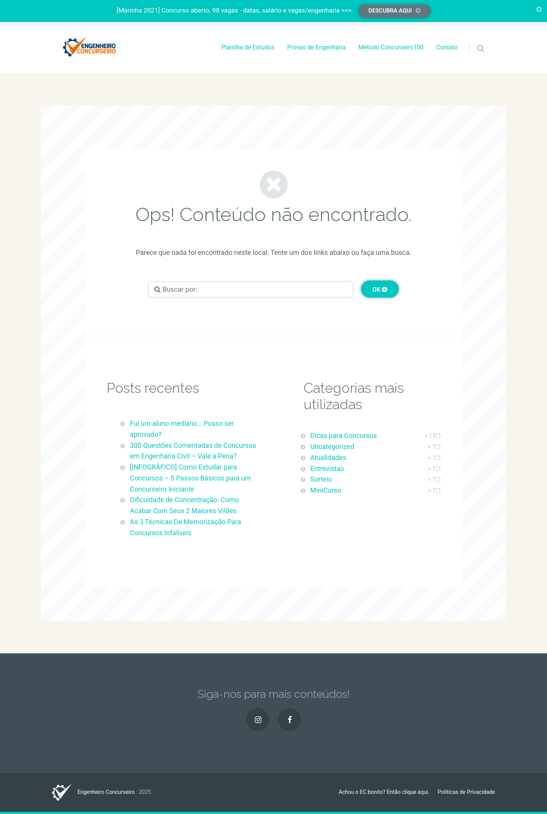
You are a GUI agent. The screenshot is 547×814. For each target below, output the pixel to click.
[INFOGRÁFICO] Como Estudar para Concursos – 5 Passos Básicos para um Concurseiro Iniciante (190, 478)
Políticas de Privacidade (466, 792)
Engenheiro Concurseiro (106, 792)
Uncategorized (332, 446)
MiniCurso (325, 490)
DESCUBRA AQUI (390, 10)
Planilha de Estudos (248, 47)
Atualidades (328, 458)
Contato (447, 47)
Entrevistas (327, 469)
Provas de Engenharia (316, 47)
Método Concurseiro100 (391, 47)
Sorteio (321, 479)
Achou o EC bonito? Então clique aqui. (383, 792)
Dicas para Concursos (343, 435)
